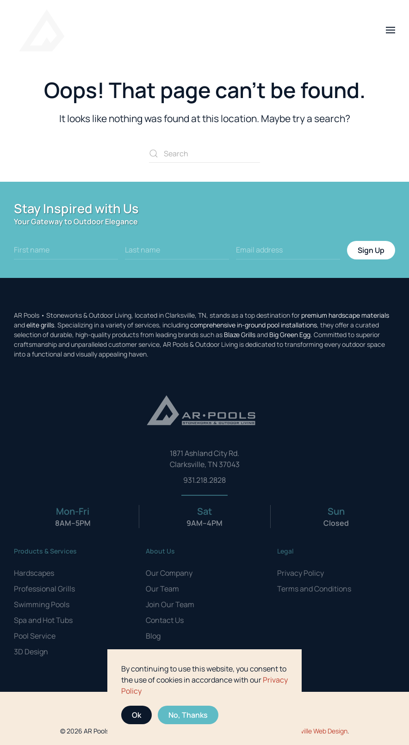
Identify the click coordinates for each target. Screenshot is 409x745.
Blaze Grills (239, 334)
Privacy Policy (300, 573)
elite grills (40, 324)
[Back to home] (41, 30)
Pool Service (35, 636)
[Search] (204, 153)
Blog (153, 636)
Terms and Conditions (314, 589)
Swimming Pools (41, 604)
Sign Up (371, 250)
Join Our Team (170, 604)
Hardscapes (34, 573)
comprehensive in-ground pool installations (253, 324)
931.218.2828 (204, 480)
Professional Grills (44, 589)
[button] (390, 30)
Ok (136, 715)
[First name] (66, 250)
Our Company (169, 573)
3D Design (31, 651)
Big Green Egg (289, 334)
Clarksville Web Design (314, 731)
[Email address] (288, 250)
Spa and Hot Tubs (43, 620)
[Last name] (177, 250)
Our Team (162, 589)
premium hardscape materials (345, 315)
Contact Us (165, 620)
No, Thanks (188, 715)
